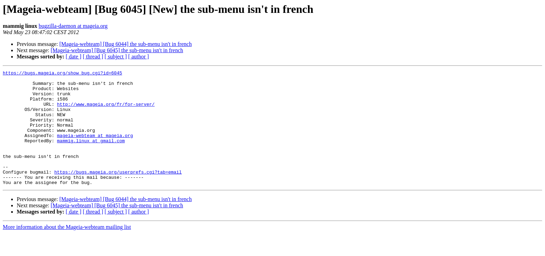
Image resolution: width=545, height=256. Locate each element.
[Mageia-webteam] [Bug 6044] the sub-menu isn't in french (125, 44)
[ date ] (73, 56)
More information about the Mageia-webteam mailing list (67, 250)
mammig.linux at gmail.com (91, 155)
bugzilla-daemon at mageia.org (73, 26)
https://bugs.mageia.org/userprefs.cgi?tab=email (118, 193)
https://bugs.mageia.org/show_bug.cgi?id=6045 (62, 74)
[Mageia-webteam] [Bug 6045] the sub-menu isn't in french (117, 50)
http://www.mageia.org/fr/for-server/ (106, 111)
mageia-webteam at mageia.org (95, 149)
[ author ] (138, 56)
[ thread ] (93, 56)
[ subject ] (116, 56)
